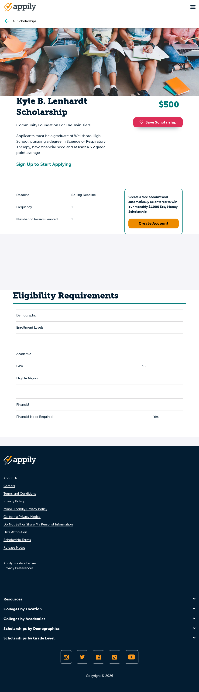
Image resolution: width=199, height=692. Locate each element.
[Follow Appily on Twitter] (82, 657)
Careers (9, 486)
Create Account (154, 223)
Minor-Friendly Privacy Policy (25, 509)
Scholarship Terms (17, 540)
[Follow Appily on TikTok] (114, 657)
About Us (10, 478)
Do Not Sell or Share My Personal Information (38, 524)
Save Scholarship (158, 122)
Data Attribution (15, 532)
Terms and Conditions (19, 494)
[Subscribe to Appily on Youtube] (131, 657)
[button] (143, 122)
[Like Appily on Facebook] (98, 657)
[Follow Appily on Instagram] (66, 657)
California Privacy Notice (22, 517)
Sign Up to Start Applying (43, 164)
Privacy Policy (13, 501)
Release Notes (14, 548)
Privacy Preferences (18, 568)
